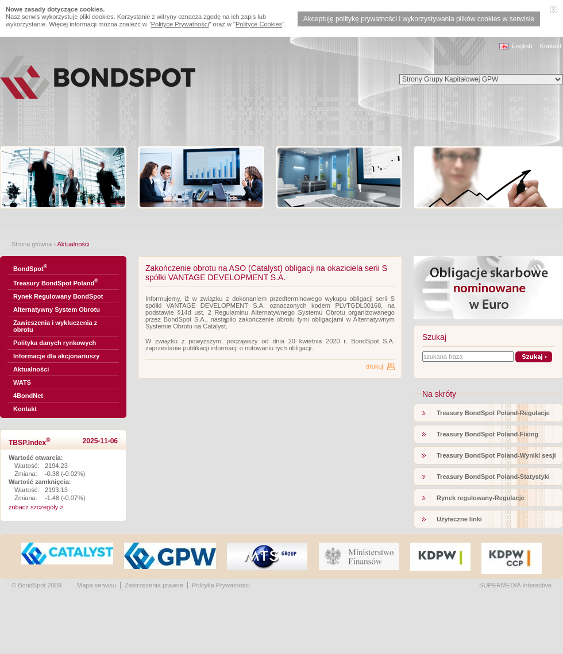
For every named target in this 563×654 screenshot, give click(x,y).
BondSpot (30, 268)
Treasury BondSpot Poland (55, 282)
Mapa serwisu (96, 585)
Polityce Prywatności (180, 24)
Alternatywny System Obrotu (56, 309)
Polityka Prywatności (221, 585)
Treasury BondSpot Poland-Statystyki (493, 476)
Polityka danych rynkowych (54, 342)
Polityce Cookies (259, 24)
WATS (22, 382)
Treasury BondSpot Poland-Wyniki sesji (496, 455)
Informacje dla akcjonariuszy (56, 356)
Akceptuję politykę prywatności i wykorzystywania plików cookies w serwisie (418, 19)
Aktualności (31, 369)
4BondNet (28, 395)
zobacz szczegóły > (36, 507)
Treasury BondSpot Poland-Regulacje (493, 412)
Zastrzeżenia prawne (154, 585)
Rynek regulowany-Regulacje (481, 497)
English (522, 45)
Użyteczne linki (459, 519)
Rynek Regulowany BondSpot (58, 296)
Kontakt (550, 45)
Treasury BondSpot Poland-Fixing (487, 434)
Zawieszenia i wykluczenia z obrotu (55, 326)
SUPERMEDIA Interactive (515, 585)
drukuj (374, 366)
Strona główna (31, 244)
